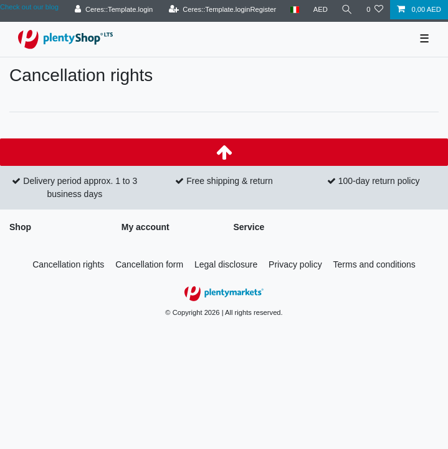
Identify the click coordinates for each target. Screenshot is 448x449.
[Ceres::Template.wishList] (375, 9)
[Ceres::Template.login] (114, 9)
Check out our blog (29, 7)
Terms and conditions (374, 264)
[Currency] (321, 9)
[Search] (347, 9)
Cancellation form (149, 264)
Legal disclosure (225, 264)
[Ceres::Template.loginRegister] (222, 9)
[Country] (294, 9)
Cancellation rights (68, 264)
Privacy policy (295, 264)
